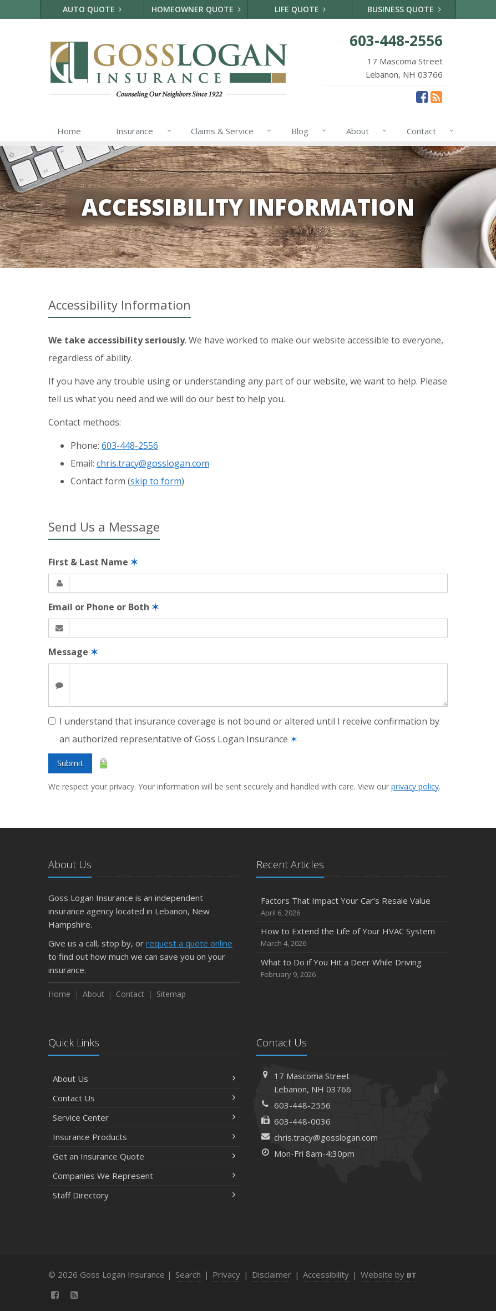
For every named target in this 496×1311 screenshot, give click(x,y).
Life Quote (300, 9)
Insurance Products (144, 1136)
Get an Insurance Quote (144, 1156)
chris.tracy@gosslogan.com (153, 463)
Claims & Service (229, 131)
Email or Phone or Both (103, 607)
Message (73, 652)
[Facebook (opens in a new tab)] (422, 96)
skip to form (155, 481)
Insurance (141, 131)
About (364, 131)
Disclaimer (271, 1274)
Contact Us (144, 1098)
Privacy (226, 1274)
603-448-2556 (130, 445)
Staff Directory (144, 1195)
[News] (436, 96)
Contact (428, 131)
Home (69, 130)
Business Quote (404, 9)
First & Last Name (93, 562)
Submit (70, 762)
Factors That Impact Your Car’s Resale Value (352, 907)
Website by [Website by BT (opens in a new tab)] (389, 1274)
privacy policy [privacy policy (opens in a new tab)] (415, 786)
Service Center (144, 1117)
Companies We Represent (144, 1175)
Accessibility (326, 1274)
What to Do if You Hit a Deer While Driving (352, 968)
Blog (306, 131)
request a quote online (189, 943)
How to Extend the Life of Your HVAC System (352, 937)
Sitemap (171, 994)
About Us (144, 1078)
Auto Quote (92, 9)
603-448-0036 (302, 1121)
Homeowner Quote (196, 9)
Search (188, 1274)
